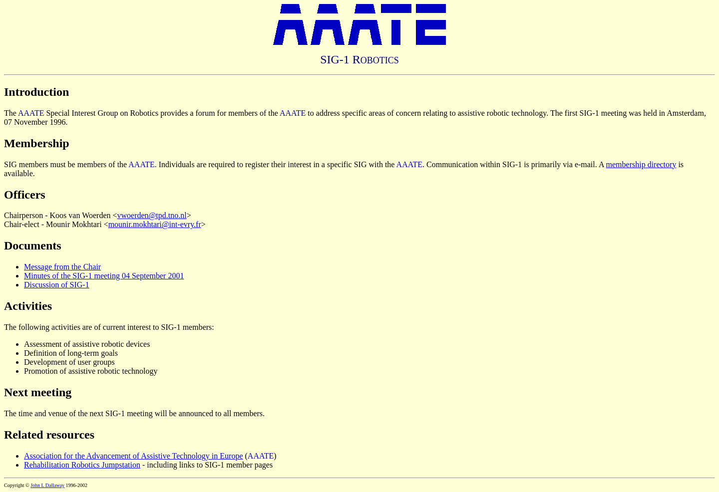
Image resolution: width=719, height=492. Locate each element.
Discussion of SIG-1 (56, 284)
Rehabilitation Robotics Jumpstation (82, 465)
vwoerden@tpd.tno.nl (152, 215)
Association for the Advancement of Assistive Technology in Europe (133, 456)
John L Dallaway (47, 485)
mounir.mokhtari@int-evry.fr (154, 224)
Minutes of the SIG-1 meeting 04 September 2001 (104, 275)
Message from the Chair (62, 266)
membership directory (641, 164)
